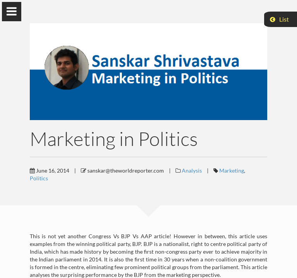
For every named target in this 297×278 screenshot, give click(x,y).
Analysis (192, 170)
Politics (39, 178)
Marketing (231, 170)
